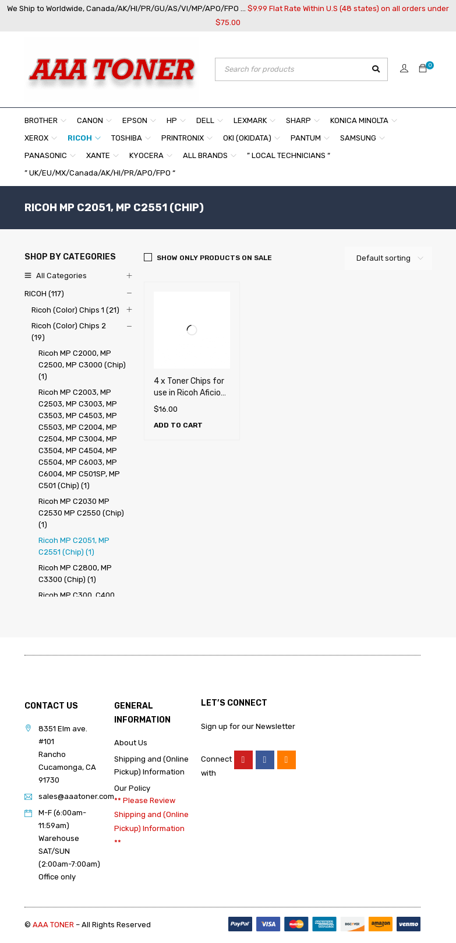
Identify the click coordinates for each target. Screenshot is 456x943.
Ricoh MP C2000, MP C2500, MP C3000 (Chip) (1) (82, 365)
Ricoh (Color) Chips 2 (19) (68, 331)
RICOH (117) (44, 293)
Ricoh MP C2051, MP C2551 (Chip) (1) (73, 546)
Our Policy (132, 788)
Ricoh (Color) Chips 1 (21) (75, 310)
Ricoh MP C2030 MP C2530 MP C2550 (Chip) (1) (81, 513)
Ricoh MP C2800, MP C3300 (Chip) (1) (75, 573)
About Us (130, 742)
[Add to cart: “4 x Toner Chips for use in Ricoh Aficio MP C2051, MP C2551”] (178, 425)
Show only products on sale (214, 258)
